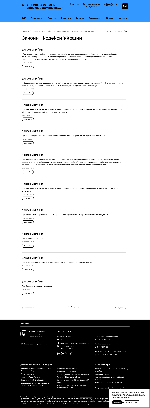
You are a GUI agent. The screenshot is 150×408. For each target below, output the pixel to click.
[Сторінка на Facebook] (116, 4)
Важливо (80, 18)
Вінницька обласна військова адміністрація (44, 6)
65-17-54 (113, 354)
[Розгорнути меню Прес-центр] (43, 18)
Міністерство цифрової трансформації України (111, 370)
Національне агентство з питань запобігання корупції (109, 384)
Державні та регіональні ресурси (36, 365)
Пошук (74, 4)
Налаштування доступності (91, 5)
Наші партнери (102, 365)
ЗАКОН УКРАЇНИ (32, 49)
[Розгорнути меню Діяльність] (71, 18)
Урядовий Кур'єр (102, 374)
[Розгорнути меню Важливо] (85, 18)
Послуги (52, 18)
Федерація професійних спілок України (112, 388)
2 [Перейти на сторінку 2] (74, 308)
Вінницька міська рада (66, 372)
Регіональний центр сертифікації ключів (109, 378)
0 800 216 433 (101, 347)
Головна (25, 31)
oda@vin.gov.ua (102, 339)
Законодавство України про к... (87, 31)
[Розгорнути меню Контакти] (127, 18)
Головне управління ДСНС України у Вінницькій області (72, 387)
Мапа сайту (26, 323)
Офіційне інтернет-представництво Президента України (35, 370)
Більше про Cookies (132, 402)
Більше (109, 18)
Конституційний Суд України (32, 380)
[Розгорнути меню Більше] (113, 18)
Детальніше (28, 66)
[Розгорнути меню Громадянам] (101, 18)
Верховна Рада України (30, 377)
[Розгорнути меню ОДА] (26, 18)
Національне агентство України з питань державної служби (34, 384)
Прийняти (117, 402)
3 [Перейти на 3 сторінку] (78, 308)
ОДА (24, 18)
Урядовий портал (27, 374)
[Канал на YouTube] (108, 4)
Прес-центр (37, 18)
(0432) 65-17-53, (103, 354)
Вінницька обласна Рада (67, 369)
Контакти (122, 18)
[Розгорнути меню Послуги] (56, 18)
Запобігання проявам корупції (57, 31)
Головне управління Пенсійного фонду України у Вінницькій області (73, 376)
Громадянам (95, 18)
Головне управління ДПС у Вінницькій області (73, 381)
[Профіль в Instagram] (105, 4)
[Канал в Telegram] (112, 4)
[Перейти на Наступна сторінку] (120, 308)
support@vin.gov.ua (86, 397)
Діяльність (66, 18)
